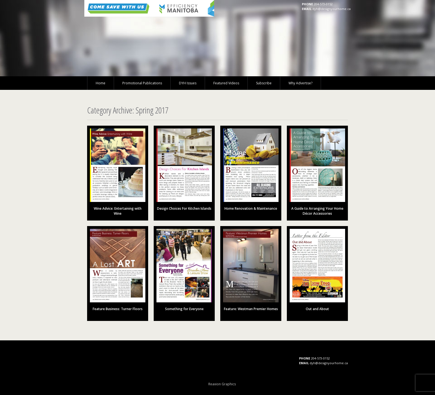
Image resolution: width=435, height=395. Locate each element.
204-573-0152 (323, 4)
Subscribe (264, 83)
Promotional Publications (142, 83)
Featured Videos (226, 83)
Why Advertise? (300, 83)
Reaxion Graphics (222, 384)
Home (100, 83)
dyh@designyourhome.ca (331, 9)
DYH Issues (187, 83)
